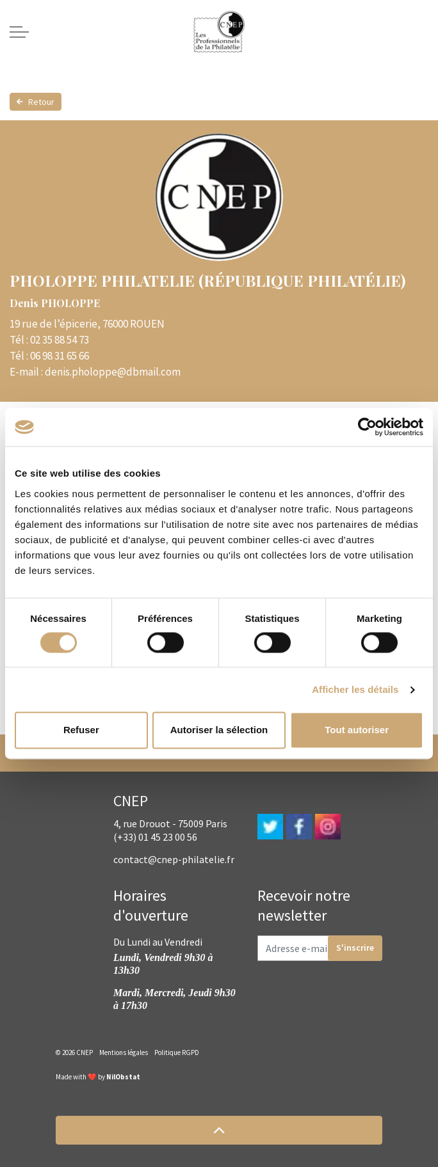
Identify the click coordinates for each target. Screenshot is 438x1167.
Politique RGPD (176, 1052)
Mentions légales (123, 1052)
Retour (35, 101)
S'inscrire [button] (355, 948)
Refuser (81, 730)
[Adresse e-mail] (319, 948)
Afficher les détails (355, 689)
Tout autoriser (357, 730)
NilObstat (123, 1076)
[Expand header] (19, 32)
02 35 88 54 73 (59, 340)
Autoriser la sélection (219, 730)
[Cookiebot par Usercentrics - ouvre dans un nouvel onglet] (367, 426)
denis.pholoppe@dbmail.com (113, 372)
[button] (219, 1130)
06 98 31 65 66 (59, 356)
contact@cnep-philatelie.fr (173, 859)
